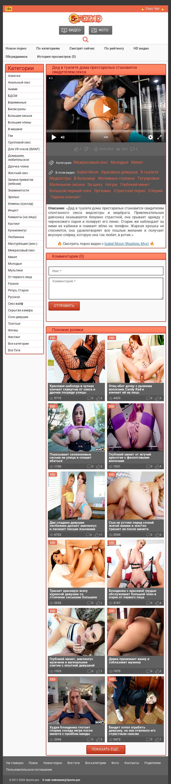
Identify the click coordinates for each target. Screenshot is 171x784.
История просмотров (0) (56, 57)
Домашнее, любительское (18, 157)
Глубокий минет (135, 184)
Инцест (13, 210)
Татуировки (148, 178)
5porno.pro (32, 780)
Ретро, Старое (18, 290)
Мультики (15, 270)
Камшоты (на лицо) (22, 217)
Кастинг (14, 223)
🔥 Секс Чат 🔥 (152, 9)
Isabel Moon (88, 172)
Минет (12, 257)
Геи (10, 135)
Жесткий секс (18, 173)
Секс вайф (15, 303)
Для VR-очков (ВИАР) (24, 149)
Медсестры (60, 178)
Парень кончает (66, 197)
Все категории (18, 343)
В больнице (84, 178)
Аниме (12, 89)
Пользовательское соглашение (29, 769)
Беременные (17, 102)
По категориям (48, 48)
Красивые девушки (119, 172)
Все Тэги (14, 350)
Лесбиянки (16, 237)
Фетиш (13, 330)
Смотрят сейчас (82, 48)
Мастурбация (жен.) (22, 243)
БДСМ (12, 96)
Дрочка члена (18, 166)
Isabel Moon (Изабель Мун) (126, 244)
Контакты (131, 763)
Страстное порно (129, 191)
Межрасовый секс (21, 250)
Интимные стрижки (116, 178)
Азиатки (14, 76)
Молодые (15, 263)
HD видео (141, 48)
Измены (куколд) (20, 203)
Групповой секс (19, 142)
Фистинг (14, 337)
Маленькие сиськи (67, 184)
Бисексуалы (17, 109)
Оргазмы (102, 191)
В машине (15, 129)
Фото (115, 763)
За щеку (95, 184)
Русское (14, 297)
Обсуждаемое (16, 57)
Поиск (33, 763)
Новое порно (16, 48)
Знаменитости (18, 190)
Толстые (14, 323)
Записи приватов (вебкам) (20, 181)
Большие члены (19, 122)
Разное (13, 283)
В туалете (149, 172)
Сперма (155, 191)
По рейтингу (114, 48)
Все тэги (73, 763)
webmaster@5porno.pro (65, 780)
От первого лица (20, 277)
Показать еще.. (106, 749)
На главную (14, 763)
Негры (111, 184)
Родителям (153, 763)
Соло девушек (18, 317)
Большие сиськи (20, 115)
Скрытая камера (20, 310)
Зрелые (13, 197)
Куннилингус (17, 230)
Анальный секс (19, 82)
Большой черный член (70, 191)
